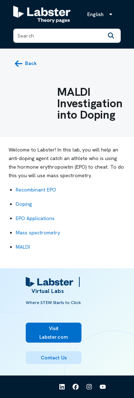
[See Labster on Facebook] (75, 387)
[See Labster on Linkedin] (62, 387)
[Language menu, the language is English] (101, 14)
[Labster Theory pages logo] (41, 14)
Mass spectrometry (38, 232)
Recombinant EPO (36, 189)
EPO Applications (35, 218)
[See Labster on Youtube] (103, 387)
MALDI (23, 247)
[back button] (26, 63)
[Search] (111, 35)
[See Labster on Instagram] (89, 387)
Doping (24, 204)
